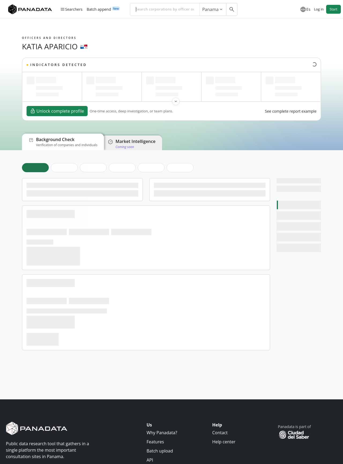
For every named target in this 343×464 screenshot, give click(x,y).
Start (333, 9)
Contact (220, 433)
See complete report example (290, 111)
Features (155, 442)
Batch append (99, 9)
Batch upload (160, 451)
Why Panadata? (162, 433)
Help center (223, 442)
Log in (319, 9)
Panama (212, 9)
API (150, 460)
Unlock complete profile (57, 111)
